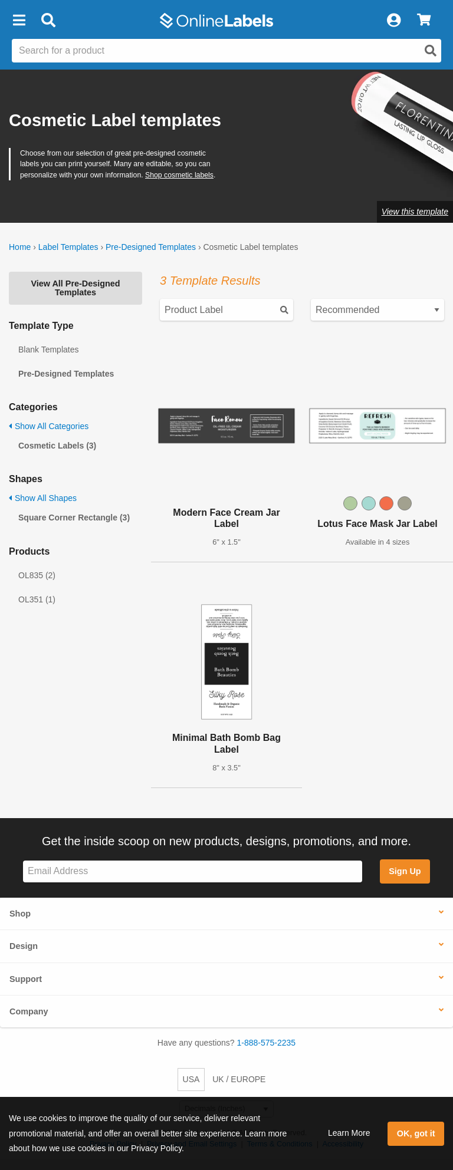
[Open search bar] (48, 20)
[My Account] (393, 20)
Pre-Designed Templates (151, 247)
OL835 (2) (36, 575)
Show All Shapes (43, 498)
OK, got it (416, 1133)
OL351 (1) (36, 599)
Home (20, 247)
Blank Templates (48, 349)
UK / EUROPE (238, 1079)
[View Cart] (423, 21)
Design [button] (23, 946)
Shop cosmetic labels (179, 175)
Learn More (349, 1133)
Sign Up (405, 871)
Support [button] (25, 979)
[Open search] (430, 50)
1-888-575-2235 (266, 1042)
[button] (19, 20)
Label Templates (68, 247)
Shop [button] (20, 913)
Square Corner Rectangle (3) (74, 517)
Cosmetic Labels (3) (57, 445)
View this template (415, 211)
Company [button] (28, 1011)
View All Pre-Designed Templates (75, 287)
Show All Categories (48, 426)
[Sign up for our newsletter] (192, 871)
